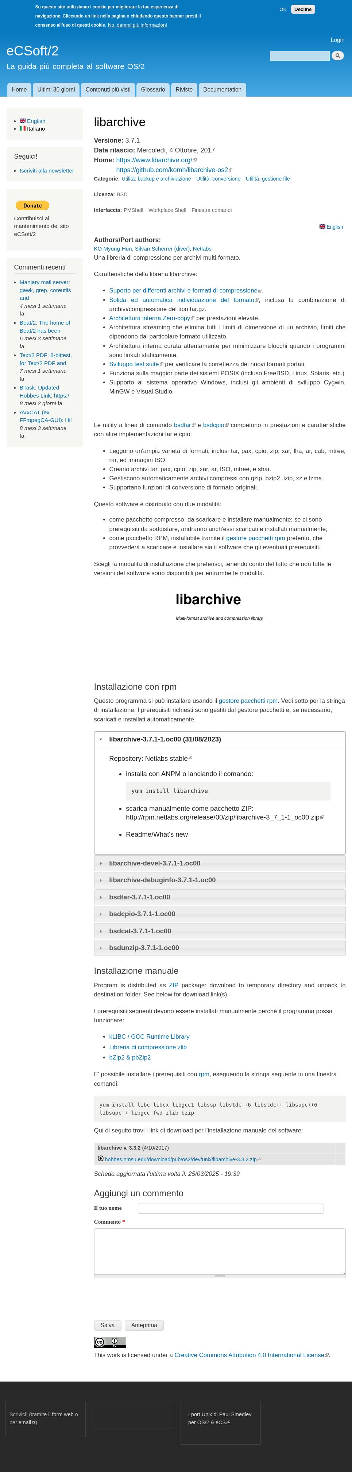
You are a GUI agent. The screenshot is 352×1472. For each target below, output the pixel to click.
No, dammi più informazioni (137, 25)
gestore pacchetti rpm (255, 538)
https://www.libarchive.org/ (156, 160)
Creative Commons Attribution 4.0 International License (252, 1355)
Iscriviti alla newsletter (47, 170)
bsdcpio (216, 425)
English (33, 121)
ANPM (171, 774)
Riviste (184, 89)
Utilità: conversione (218, 179)
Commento (109, 1222)
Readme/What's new (157, 834)
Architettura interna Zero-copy (152, 318)
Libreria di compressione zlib (148, 1047)
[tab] (220, 739)
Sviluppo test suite (136, 364)
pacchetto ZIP (231, 808)
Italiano (32, 128)
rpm (204, 1074)
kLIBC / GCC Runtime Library (149, 1036)
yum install (150, 790)
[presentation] (149, 1296)
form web (63, 1414)
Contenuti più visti (108, 89)
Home (19, 89)
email (27, 1422)
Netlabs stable (168, 758)
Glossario (153, 89)
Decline (303, 9)
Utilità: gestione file (268, 179)
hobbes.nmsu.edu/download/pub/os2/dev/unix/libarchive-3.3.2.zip (183, 1159)
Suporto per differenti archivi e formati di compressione (185, 290)
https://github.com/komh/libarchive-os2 (174, 170)
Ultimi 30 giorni (56, 89)
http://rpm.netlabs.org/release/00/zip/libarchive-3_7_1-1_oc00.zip (225, 817)
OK (282, 9)
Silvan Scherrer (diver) (162, 248)
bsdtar (185, 425)
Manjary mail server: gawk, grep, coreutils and (45, 290)
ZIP (173, 985)
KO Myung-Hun (113, 248)
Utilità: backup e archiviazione (156, 179)
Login (338, 40)
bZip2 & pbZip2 (130, 1057)
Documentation (222, 89)
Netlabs (202, 248)
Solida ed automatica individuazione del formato (184, 300)
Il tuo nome (108, 1208)
